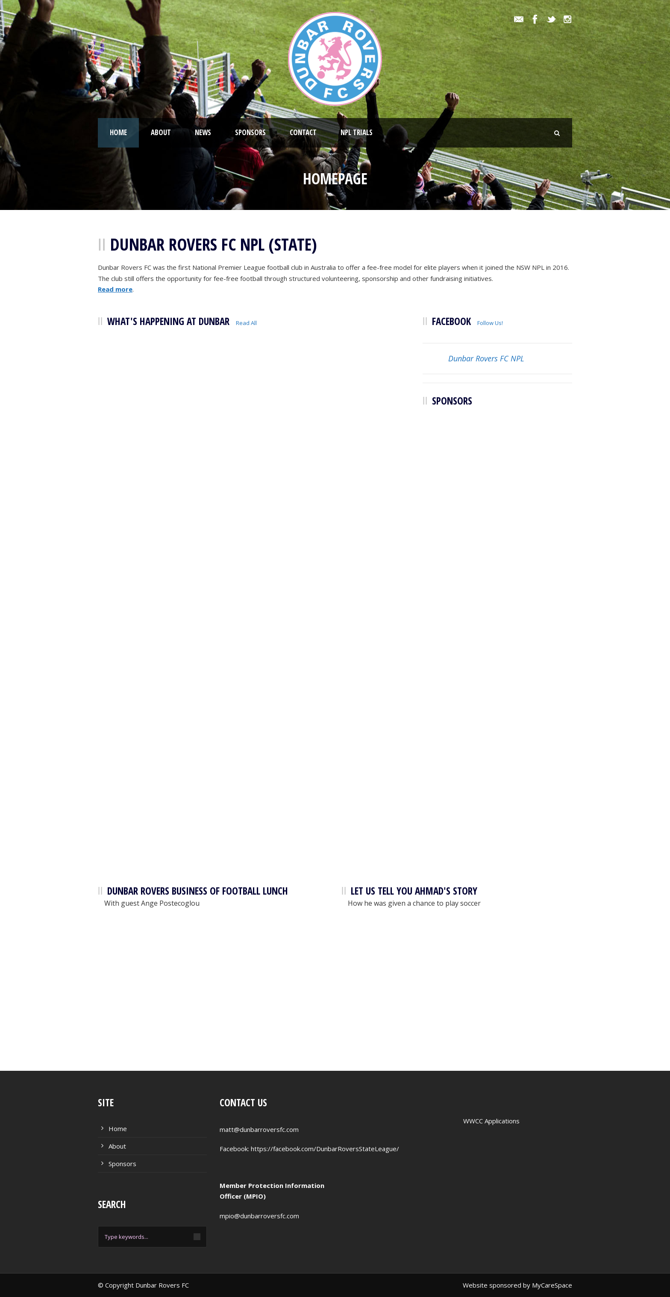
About (161, 132)
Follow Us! (490, 323)
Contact (303, 132)
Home (118, 132)
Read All (246, 323)
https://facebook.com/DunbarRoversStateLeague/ (325, 1148)
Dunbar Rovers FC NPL (486, 358)
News (203, 132)
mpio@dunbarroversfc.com (259, 1215)
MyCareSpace (552, 1285)
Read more (115, 289)
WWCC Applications (491, 1121)
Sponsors (250, 132)
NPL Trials (357, 132)
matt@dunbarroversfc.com (259, 1129)
